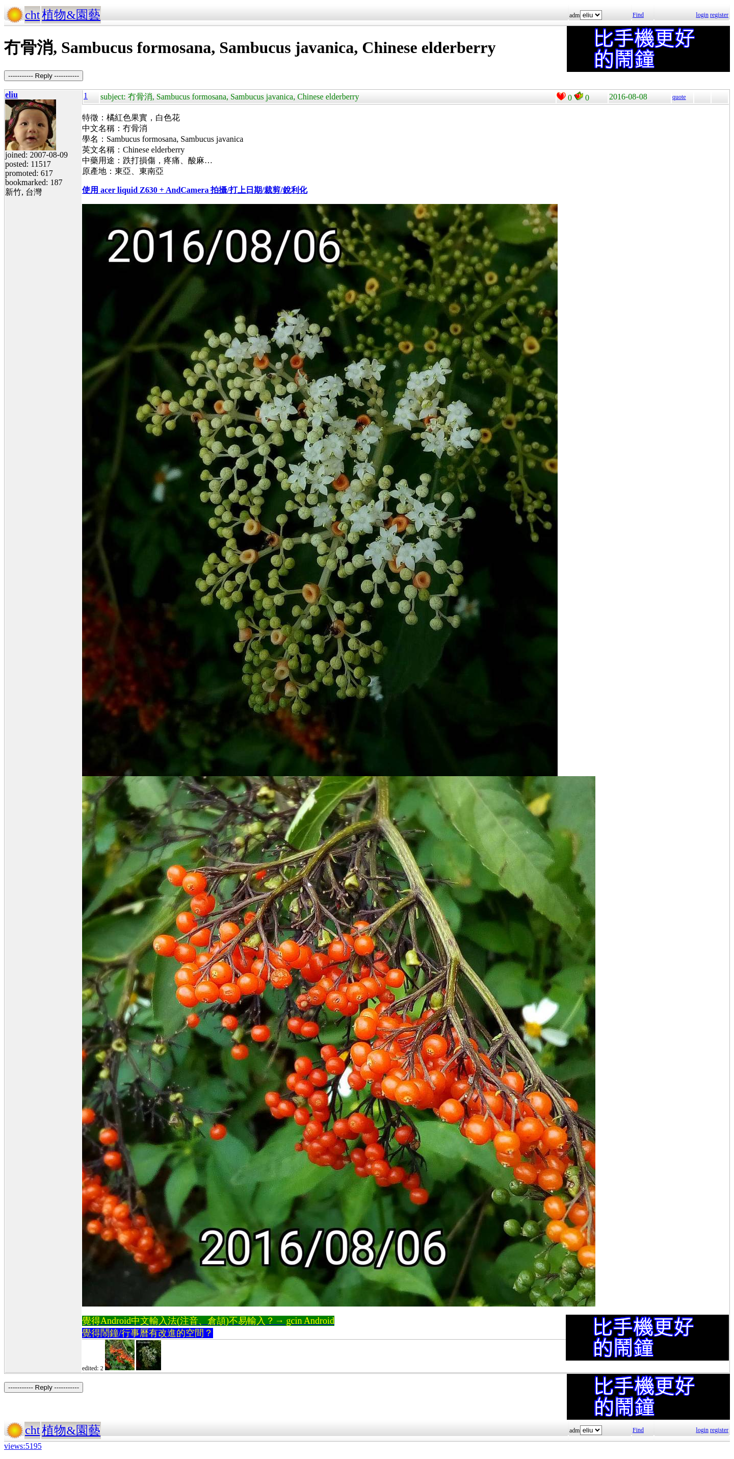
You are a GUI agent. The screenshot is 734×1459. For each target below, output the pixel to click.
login (702, 14)
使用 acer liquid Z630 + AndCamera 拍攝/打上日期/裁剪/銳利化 (194, 190)
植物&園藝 (71, 14)
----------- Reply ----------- (43, 76)
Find (638, 14)
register (719, 14)
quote (679, 96)
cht (32, 14)
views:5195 (23, 1446)
